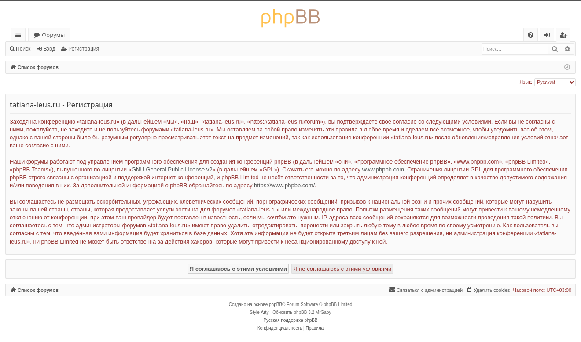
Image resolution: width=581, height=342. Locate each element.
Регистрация (83, 49)
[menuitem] (530, 35)
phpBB (275, 304)
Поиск (23, 49)
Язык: (525, 81)
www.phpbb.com (383, 169)
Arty (265, 312)
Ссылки (20, 36)
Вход (49, 49)
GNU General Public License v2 (172, 169)
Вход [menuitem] (549, 36)
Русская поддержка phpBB (290, 320)
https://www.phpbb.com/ (284, 185)
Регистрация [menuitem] (565, 36)
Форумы (53, 35)
